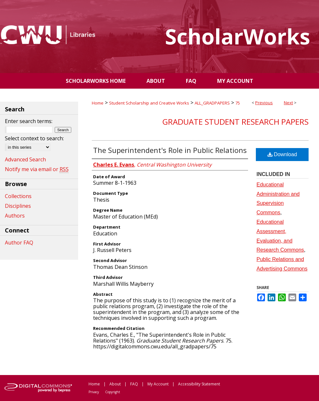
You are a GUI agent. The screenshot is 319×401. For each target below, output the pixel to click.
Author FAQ (19, 242)
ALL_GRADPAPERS (212, 103)
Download (282, 154)
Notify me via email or (37, 169)
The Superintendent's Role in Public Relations (170, 150)
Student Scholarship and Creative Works (149, 103)
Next (288, 103)
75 (237, 103)
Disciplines (18, 205)
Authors (15, 215)
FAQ (134, 384)
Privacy (94, 392)
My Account (158, 384)
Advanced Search (25, 159)
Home (98, 103)
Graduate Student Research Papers (235, 121)
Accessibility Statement (199, 384)
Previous (264, 103)
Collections (18, 196)
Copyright (112, 392)
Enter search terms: (28, 121)
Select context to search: (34, 138)
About (115, 384)
